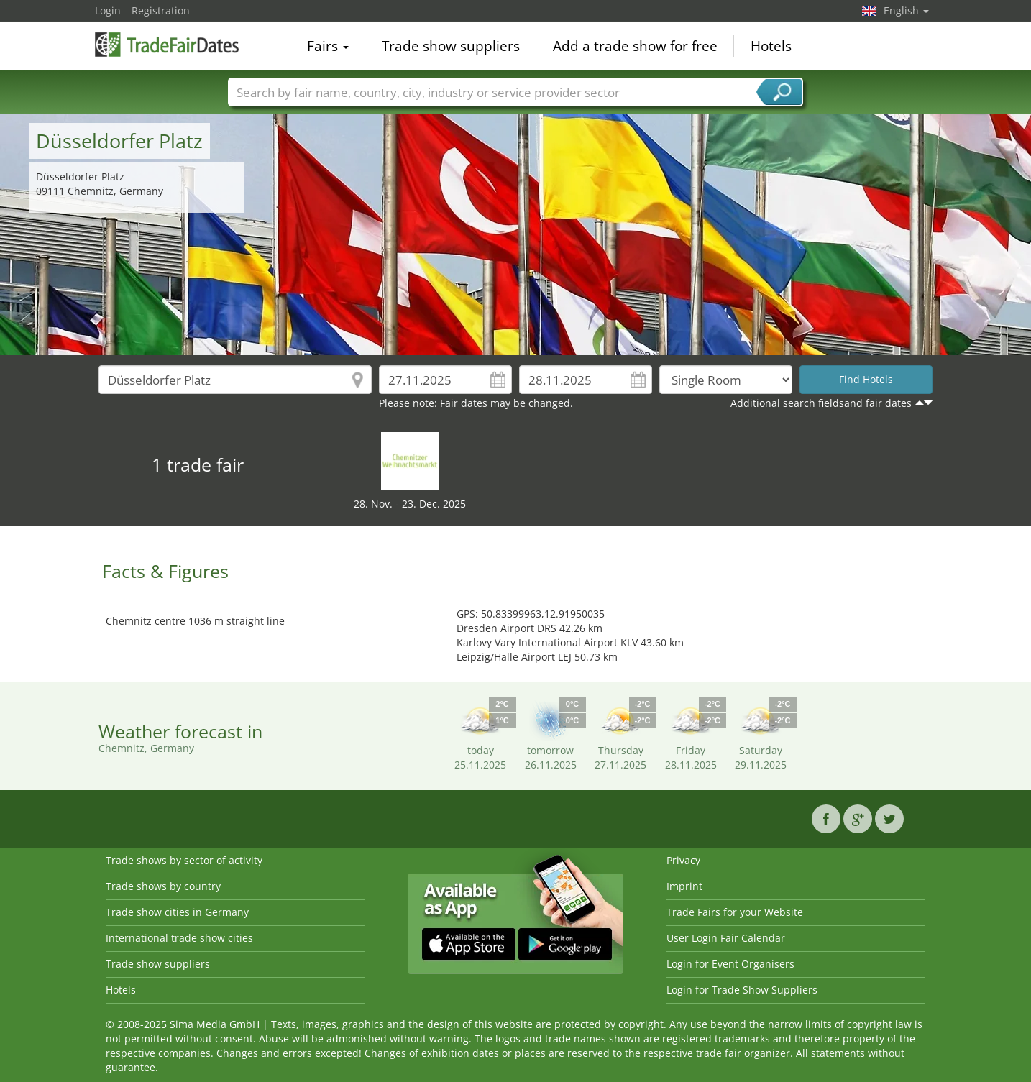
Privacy (683, 860)
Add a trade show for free (635, 46)
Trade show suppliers (451, 46)
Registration (161, 10)
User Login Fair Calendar (725, 938)
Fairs (328, 46)
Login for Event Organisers (730, 964)
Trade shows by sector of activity (184, 860)
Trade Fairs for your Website (734, 912)
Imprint (684, 886)
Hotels (771, 46)
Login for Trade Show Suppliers (741, 989)
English (906, 10)
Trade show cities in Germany (177, 912)
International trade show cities (179, 938)
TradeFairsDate (167, 44)
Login (108, 10)
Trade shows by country (163, 886)
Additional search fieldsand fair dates (821, 403)
